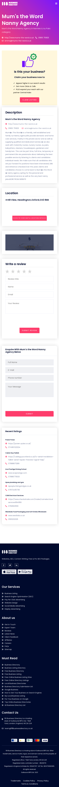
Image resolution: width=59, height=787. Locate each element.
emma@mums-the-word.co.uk (16, 41)
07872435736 (14, 490)
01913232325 (13, 519)
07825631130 (13, 506)
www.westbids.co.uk (16, 515)
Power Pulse (10, 440)
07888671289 (13, 463)
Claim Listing (29, 100)
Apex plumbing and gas (14, 482)
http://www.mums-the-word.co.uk (18, 37)
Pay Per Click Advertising (15, 644)
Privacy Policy (43, 781)
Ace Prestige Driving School (15, 469)
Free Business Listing (13, 708)
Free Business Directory (14, 705)
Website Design (11, 648)
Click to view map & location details (29, 218)
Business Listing (11, 638)
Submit (29, 414)
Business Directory (12, 699)
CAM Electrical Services (14, 495)
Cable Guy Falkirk (12, 453)
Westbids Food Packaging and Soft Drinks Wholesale (25, 512)
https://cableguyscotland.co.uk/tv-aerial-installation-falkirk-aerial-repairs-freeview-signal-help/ (31, 458)
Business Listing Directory (15, 702)
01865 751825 (42, 37)
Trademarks (16, 781)
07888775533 (14, 476)
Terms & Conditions (29, 784)
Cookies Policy (29, 781)
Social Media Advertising (15, 651)
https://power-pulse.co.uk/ (19, 443)
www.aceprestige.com (17, 473)
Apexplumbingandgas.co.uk (19, 486)
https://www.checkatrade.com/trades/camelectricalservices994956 (30, 501)
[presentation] (23, 224)
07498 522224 (14, 447)
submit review (29, 330)
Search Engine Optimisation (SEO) (19, 641)
